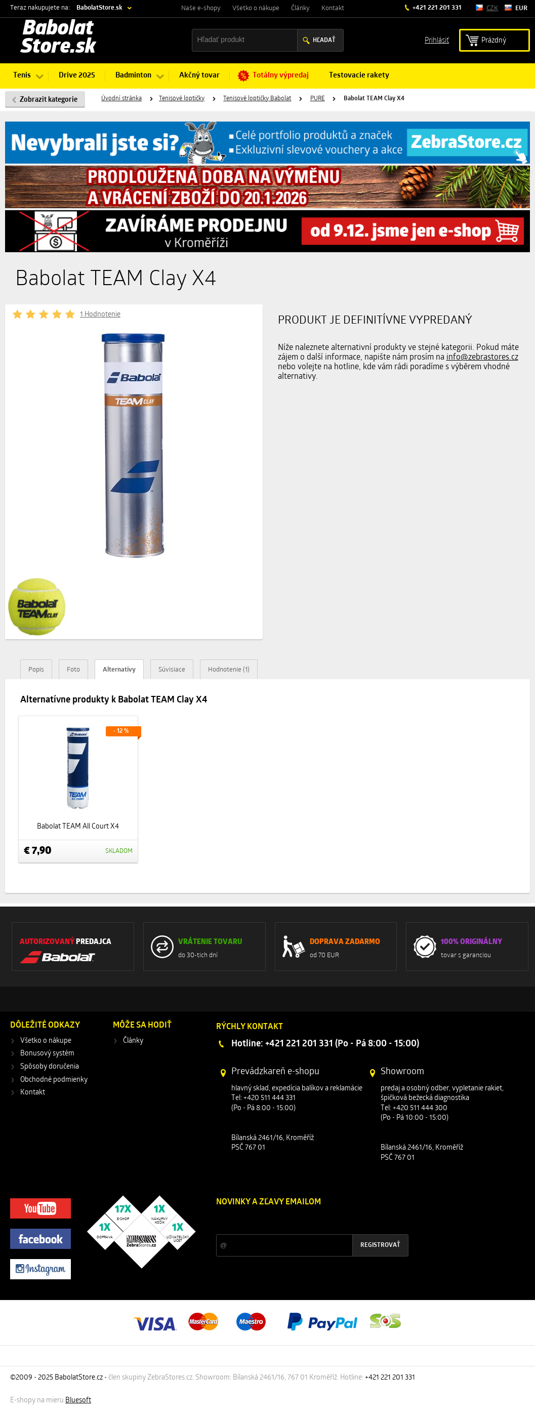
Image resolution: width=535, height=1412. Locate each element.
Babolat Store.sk (58, 38)
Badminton (133, 76)
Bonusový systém (47, 1053)
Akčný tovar (199, 76)
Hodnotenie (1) (229, 669)
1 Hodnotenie (100, 315)
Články (300, 8)
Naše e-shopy (201, 8)
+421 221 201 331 (436, 8)
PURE (317, 99)
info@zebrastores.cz (482, 358)
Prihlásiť (437, 40)
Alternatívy (119, 669)
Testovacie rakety (359, 76)
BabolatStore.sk (99, 8)
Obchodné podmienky (54, 1080)
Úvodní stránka (121, 99)
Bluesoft (78, 1400)
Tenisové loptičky (181, 99)
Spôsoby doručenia (49, 1067)
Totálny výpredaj (281, 76)
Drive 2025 (77, 76)
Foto (73, 669)
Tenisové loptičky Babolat (257, 99)
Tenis (22, 76)
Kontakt (332, 8)
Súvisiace (171, 669)
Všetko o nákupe (255, 8)
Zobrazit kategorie (48, 100)
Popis (36, 669)
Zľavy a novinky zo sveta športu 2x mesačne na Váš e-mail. (304, 1221)
